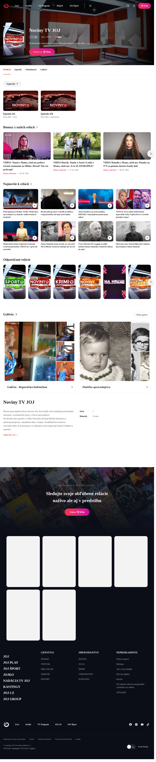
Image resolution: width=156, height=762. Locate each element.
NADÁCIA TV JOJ (16, 681)
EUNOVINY (84, 679)
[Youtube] (142, 725)
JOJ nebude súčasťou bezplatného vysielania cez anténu (130, 685)
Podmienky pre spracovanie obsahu (14, 739)
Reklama (120, 664)
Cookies (31, 739)
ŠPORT (82, 669)
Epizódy (18, 69)
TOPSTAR (45, 664)
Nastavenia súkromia (44, 739)
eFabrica (32, 749)
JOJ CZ (8, 693)
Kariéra (119, 679)
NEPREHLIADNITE (127, 652)
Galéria (43, 69)
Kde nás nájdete (123, 674)
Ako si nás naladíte (124, 669)
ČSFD (33, 37)
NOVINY (83, 659)
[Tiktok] (148, 725)
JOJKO (8, 675)
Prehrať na (41, 51)
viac (90, 43)
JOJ (6, 656)
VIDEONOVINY (86, 674)
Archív (29, 6)
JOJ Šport (74, 6)
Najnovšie (12, 84)
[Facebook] (130, 725)
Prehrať (77, 512)
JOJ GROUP (12, 699)
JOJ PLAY (10, 662)
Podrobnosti (31, 69)
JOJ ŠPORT (11, 668)
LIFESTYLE (47, 652)
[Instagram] (136, 725)
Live (17, 6)
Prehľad (7, 69)
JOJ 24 (59, 6)
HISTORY (45, 679)
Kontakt (78, 739)
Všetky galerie (142, 315)
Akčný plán (121, 692)
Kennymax (15, 749)
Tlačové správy (122, 659)
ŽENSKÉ (45, 659)
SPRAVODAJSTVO (89, 652)
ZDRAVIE (45, 674)
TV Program (44, 6)
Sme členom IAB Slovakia (63, 739)
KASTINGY (11, 687)
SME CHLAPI (47, 669)
